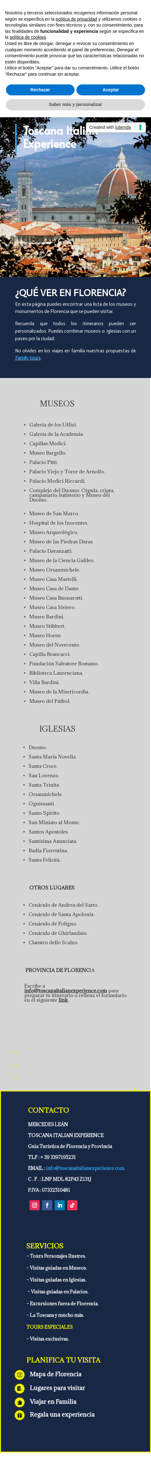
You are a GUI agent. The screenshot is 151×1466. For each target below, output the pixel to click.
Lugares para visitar (57, 1388)
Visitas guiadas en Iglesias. (58, 1280)
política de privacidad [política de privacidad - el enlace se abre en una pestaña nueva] (76, 19)
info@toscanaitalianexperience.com (65, 990)
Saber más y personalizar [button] (75, 104)
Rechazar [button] (40, 89)
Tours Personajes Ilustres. (57, 1256)
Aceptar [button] (111, 89)
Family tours (28, 358)
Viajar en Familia (53, 1401)
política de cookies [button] (28, 37)
